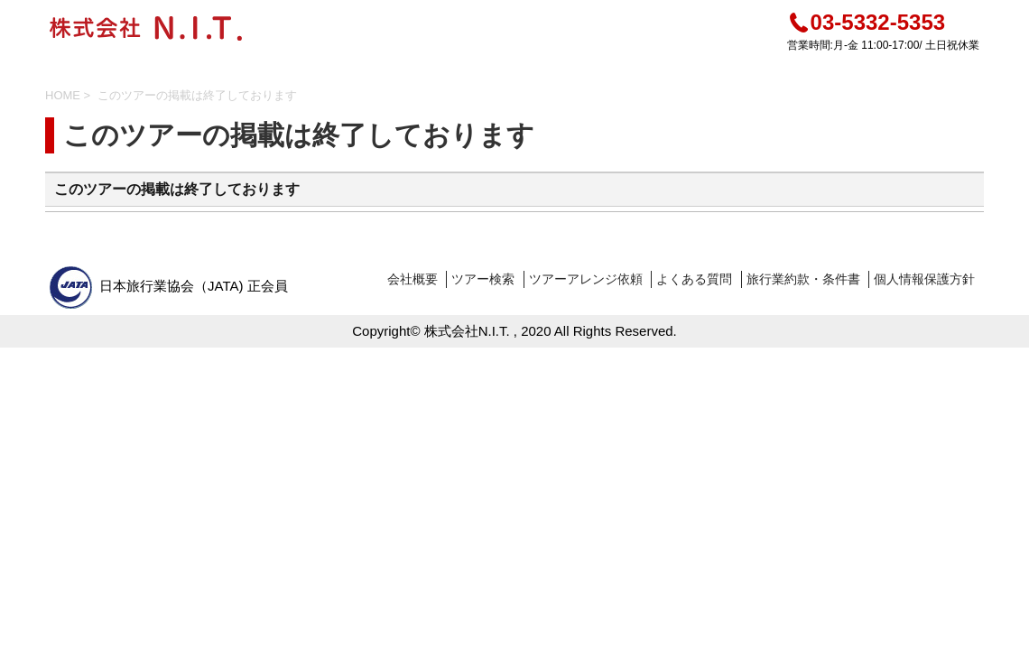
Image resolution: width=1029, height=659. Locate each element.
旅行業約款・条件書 (803, 279)
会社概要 (412, 279)
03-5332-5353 (866, 22)
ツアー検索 (482, 279)
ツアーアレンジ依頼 (586, 279)
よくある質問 (694, 279)
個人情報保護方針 (924, 279)
